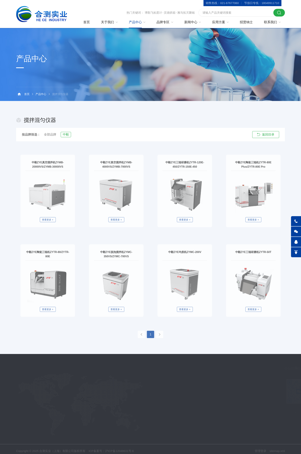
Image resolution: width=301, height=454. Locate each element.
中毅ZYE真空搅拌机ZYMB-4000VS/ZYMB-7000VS (116, 172)
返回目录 (265, 134)
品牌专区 (163, 22)
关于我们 (107, 22)
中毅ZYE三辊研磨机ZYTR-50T (253, 260)
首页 (86, 22)
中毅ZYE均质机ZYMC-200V (185, 260)
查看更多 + (48, 211)
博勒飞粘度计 (153, 12)
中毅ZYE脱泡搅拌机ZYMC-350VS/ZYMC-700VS (116, 261)
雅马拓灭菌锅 (186, 12)
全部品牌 (50, 134)
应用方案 (218, 22)
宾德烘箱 (169, 12)
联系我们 (270, 22)
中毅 (66, 134)
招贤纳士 (246, 22)
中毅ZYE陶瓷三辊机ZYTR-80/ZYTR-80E (47, 261)
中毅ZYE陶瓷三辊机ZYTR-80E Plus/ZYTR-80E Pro (253, 172)
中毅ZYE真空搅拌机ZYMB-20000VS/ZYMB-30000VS (47, 172)
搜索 (279, 13)
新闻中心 (190, 22)
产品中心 (135, 22)
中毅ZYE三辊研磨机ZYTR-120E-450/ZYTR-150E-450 (184, 172)
